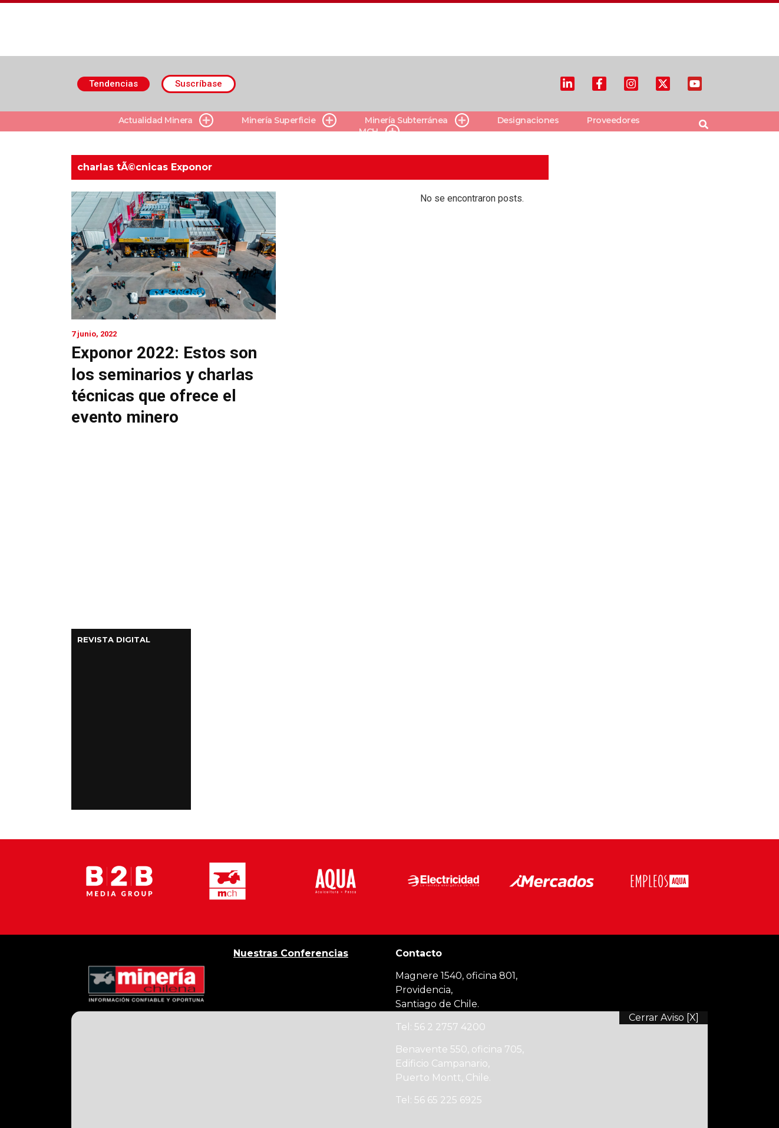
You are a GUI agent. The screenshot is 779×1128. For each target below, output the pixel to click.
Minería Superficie (289, 120)
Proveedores (613, 120)
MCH (379, 131)
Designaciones (528, 120)
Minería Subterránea (417, 120)
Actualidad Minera (166, 120)
